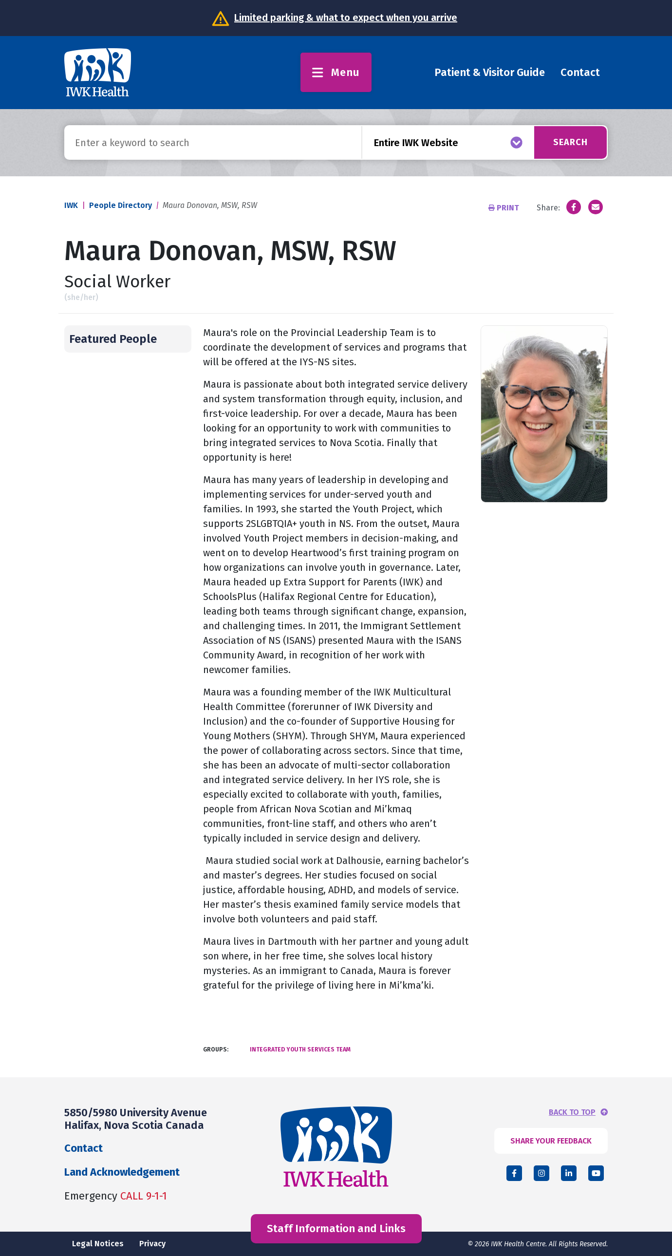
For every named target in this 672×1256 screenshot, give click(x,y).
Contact (580, 72)
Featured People (113, 339)
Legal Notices (98, 1243)
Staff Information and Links (336, 1228)
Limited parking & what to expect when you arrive (345, 17)
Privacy (152, 1243)
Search (570, 142)
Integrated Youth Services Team (300, 1049)
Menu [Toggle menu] (335, 72)
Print (504, 207)
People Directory (120, 205)
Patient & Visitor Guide (489, 72)
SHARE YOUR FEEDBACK (551, 1140)
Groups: (215, 1049)
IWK (71, 205)
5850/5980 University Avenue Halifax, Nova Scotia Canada (135, 1119)
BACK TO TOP (572, 1112)
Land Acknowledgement (122, 1172)
